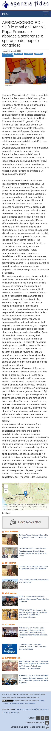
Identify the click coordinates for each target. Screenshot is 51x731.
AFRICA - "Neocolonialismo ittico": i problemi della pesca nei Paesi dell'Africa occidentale (34, 599)
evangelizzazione (8, 56)
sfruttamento (28, 53)
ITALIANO (20, 709)
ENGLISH (27, 709)
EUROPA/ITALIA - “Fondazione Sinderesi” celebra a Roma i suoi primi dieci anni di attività (33, 646)
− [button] (6, 491)
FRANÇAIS (44, 709)
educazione (38, 53)
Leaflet (5, 504)
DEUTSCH (6, 712)
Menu (5, 13)
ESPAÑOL (35, 709)
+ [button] (6, 486)
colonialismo (18, 53)
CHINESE (14, 712)
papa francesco (7, 53)
